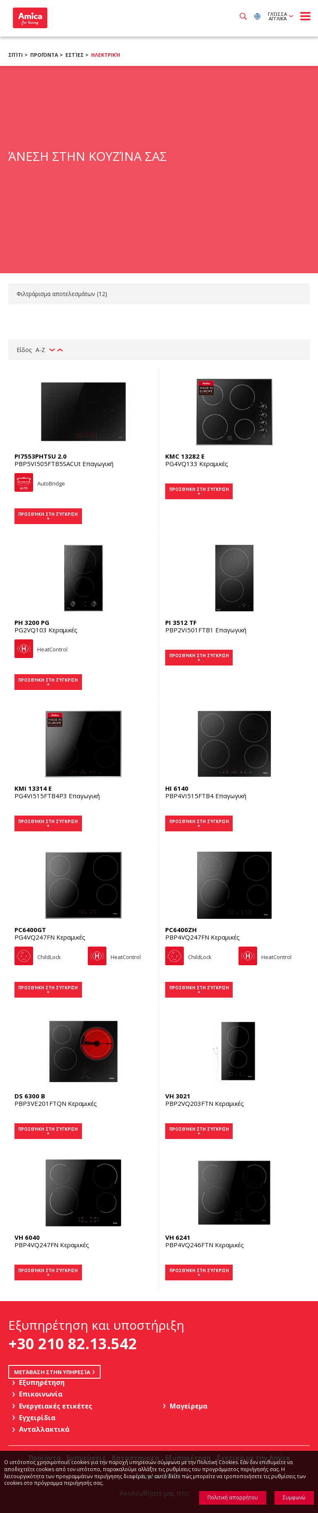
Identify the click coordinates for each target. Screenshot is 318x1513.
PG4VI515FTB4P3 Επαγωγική (57, 796)
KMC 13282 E (185, 456)
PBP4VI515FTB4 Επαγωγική (205, 796)
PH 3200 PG (31, 622)
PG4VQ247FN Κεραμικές (49, 937)
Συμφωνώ (294, 1497)
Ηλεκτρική (105, 54)
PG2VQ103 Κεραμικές (45, 630)
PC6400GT (30, 929)
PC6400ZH (181, 929)
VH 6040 (27, 1237)
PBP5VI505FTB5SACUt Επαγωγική (63, 463)
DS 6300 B (29, 1096)
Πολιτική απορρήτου (232, 1497)
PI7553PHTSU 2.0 (40, 456)
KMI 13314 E (33, 788)
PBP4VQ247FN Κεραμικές (202, 937)
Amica (29, 17)
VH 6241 (177, 1237)
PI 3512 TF (181, 622)
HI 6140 (176, 788)
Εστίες (74, 54)
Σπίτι (15, 54)
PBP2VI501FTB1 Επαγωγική (205, 630)
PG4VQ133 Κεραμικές (196, 463)
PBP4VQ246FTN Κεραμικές (204, 1245)
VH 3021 (177, 1096)
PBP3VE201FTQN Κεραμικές (55, 1103)
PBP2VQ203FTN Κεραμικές (204, 1103)
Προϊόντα (44, 54)
